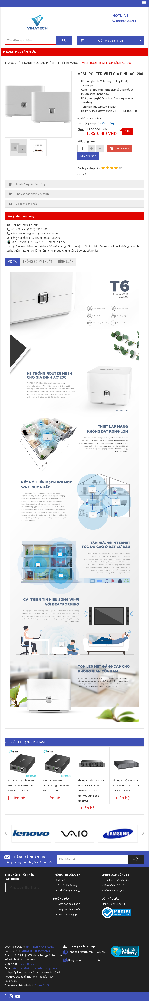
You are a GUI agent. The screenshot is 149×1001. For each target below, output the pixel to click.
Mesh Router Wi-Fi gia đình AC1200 (107, 63)
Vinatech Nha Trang (25, 887)
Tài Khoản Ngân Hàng (68, 890)
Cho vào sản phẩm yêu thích (29, 194)
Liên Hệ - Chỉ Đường (66, 885)
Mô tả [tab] (12, 261)
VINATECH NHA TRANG (39, 946)
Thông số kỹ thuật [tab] (37, 261)
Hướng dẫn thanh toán (68, 909)
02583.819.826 (28, 964)
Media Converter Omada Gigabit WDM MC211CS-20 (56, 785)
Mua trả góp (88, 156)
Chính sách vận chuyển (116, 880)
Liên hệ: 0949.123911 (113, 904)
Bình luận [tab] (66, 261)
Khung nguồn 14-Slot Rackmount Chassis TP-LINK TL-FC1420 (127, 785)
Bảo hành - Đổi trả (114, 885)
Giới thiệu (61, 880)
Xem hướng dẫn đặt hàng (27, 184)
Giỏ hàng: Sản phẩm (111, 40)
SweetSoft (42, 985)
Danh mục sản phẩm (20, 52)
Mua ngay (119, 148)
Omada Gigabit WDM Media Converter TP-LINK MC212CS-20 (21, 785)
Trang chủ (12, 63)
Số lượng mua (86, 141)
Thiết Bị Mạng (68, 63)
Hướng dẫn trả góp (66, 914)
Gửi (136, 859)
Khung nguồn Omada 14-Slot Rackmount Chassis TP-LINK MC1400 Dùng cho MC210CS (91, 790)
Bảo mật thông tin (114, 890)
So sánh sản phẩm (23, 204)
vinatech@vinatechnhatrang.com (35, 968)
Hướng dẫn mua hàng (68, 904)
